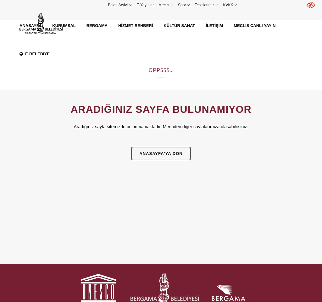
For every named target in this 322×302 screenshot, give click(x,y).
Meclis (163, 5)
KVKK (228, 5)
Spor (182, 5)
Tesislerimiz (204, 5)
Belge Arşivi (118, 5)
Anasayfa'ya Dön (160, 153)
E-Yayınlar (145, 5)
